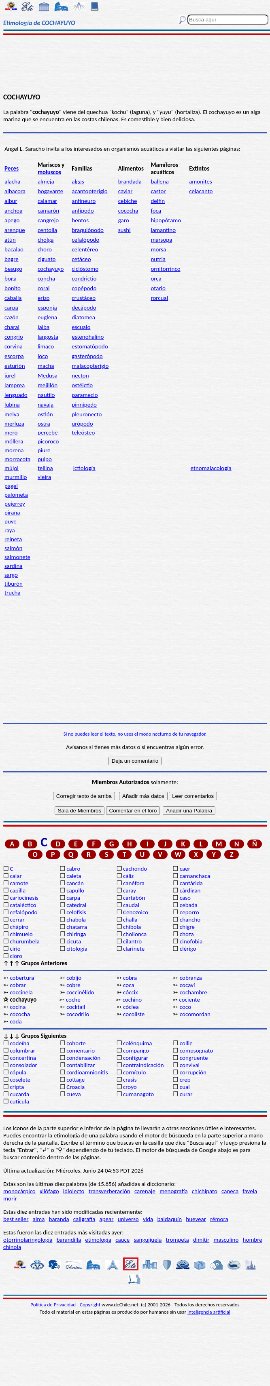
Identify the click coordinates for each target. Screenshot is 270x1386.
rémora (219, 1219)
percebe (48, 432)
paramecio (85, 395)
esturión (14, 365)
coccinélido (80, 992)
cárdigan (190, 890)
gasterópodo (87, 356)
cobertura (22, 977)
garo (123, 220)
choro (45, 249)
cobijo (73, 977)
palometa (16, 494)
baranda (59, 1219)
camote (19, 883)
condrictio (84, 278)
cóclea (131, 1006)
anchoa (13, 210)
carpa (11, 307)
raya (9, 530)
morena (13, 450)
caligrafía (84, 1219)
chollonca (135, 934)
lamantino (163, 230)
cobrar (18, 985)
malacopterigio (90, 365)
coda (15, 1021)
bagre (11, 259)
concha (46, 278)
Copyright (90, 1305)
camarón (48, 210)
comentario (80, 1050)
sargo (11, 574)
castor (158, 191)
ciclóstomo (85, 268)
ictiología (84, 468)
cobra (130, 977)
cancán (75, 883)
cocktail (75, 1006)
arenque (14, 230)
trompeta (177, 1239)
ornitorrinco (165, 268)
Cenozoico (135, 912)
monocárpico (19, 1191)
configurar (135, 1057)
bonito (12, 288)
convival (190, 1065)
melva (11, 414)
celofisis (76, 912)
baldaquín (169, 1219)
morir (10, 1198)
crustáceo (84, 298)
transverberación (109, 1191)
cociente (189, 999)
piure (44, 450)
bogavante (50, 191)
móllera (13, 441)
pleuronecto (87, 414)
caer (185, 868)
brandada (130, 181)
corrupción (193, 1072)
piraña (12, 512)
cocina (18, 1006)
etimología (98, 1239)
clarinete (134, 948)
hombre (252, 1239)
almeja (46, 181)
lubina (12, 404)
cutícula (19, 1101)
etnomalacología (211, 468)
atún (10, 239)
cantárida (191, 883)
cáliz (128, 876)
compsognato (196, 1050)
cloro (16, 956)
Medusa (47, 375)
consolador (23, 1065)
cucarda (19, 1094)
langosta (48, 336)
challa (130, 919)
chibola (132, 926)
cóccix (130, 992)
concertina (23, 1057)
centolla (47, 230)
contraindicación (143, 1065)
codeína (19, 1043)
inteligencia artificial (208, 1312)
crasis (130, 1079)
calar (15, 876)
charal (11, 327)
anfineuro (84, 201)
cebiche (127, 201)
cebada (189, 905)
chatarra (76, 926)
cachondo (135, 868)
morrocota (17, 459)
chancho (190, 919)
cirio (15, 948)
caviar (125, 191)
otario (158, 288)
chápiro (19, 926)
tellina (45, 468)
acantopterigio (89, 191)
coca (128, 985)
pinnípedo (84, 404)
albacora (15, 191)
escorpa (14, 356)
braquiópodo (88, 230)
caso (185, 897)
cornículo (134, 1072)
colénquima (137, 1043)
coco (185, 1006)
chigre (187, 926)
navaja (45, 404)
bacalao (13, 249)
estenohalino (88, 336)
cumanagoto (138, 1094)
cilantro (132, 941)
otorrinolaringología (27, 1239)
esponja (47, 307)
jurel (9, 375)
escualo (81, 327)
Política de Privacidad (53, 1305)
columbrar (22, 1050)
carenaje (144, 1191)
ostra (44, 423)
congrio (13, 336)
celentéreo (85, 249)
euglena (47, 317)
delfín (158, 201)
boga (10, 278)
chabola (76, 919)
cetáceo (81, 259)
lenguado (16, 395)
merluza (14, 423)
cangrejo (48, 220)
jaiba (43, 327)
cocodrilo (77, 1014)
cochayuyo (51, 268)
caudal (131, 905)
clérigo (188, 948)
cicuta (73, 941)
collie (186, 1043)
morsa (158, 249)
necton (80, 375)
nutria (158, 259)
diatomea (83, 317)
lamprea (14, 385)
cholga (46, 239)
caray (129, 890)
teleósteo (83, 432)
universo (128, 1219)
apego (11, 220)
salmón (13, 548)
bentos (80, 220)
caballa (13, 298)
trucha (12, 592)
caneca (229, 1191)
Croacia (75, 1087)
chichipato (204, 1191)
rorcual (159, 298)
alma (39, 1219)
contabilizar (80, 1065)
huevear (196, 1219)
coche (73, 999)
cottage (75, 1079)
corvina (13, 346)
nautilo (46, 395)
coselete (20, 1079)
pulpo (45, 459)
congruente (194, 1057)
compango (136, 1050)
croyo (130, 1087)
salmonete (17, 557)
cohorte (75, 1043)
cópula (18, 1072)
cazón (11, 317)
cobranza (191, 977)
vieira (44, 477)
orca (156, 278)
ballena (159, 181)
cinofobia (191, 941)
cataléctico (23, 905)
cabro (73, 868)
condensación (83, 1057)
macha (46, 365)
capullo (75, 890)
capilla (18, 890)
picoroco (48, 441)
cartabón (134, 897)
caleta (73, 876)
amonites (200, 181)
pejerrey (14, 503)
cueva (73, 1094)
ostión (45, 414)
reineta (13, 539)
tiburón (13, 583)
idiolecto (74, 1191)
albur (10, 201)
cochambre (193, 992)
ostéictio (82, 385)
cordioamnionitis (87, 1072)
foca (156, 210)
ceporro (189, 912)
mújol (11, 468)
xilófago (49, 1191)
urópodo (82, 423)
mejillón (47, 385)
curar (186, 1094)
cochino (132, 999)
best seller (15, 1219)
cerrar (17, 919)
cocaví (187, 985)
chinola (12, 1247)
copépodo (84, 288)
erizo (44, 298)
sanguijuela (148, 1239)
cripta (17, 1087)
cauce (122, 1239)
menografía (173, 1191)
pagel (11, 485)
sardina (13, 566)
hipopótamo (166, 220)
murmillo (15, 477)
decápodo (84, 307)
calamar (47, 201)
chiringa (76, 934)
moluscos (49, 172)
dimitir (201, 1239)
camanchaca (195, 876)
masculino (225, 1239)
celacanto (201, 191)
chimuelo (21, 934)
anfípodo (83, 210)
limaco (46, 346)
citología (76, 948)
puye (10, 521)
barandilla (69, 1239)
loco (43, 356)
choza (187, 934)
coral (44, 288)
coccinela (21, 992)
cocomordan (195, 1014)
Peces (11, 168)
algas (78, 181)
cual (185, 1087)
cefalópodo (85, 239)
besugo (13, 268)
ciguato (47, 259)
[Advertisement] (135, 63)
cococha (128, 210)
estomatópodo (90, 346)
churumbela (24, 941)
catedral (76, 905)
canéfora (134, 883)
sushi (124, 230)
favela (249, 1191)
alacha (12, 181)
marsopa (161, 239)
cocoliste (134, 1014)
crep (185, 1079)
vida (148, 1219)
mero (10, 432)
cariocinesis (24, 897)
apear (107, 1219)
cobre (73, 985)
